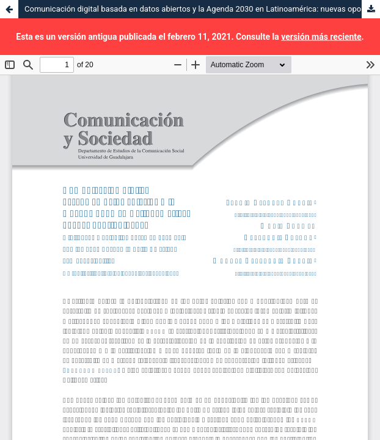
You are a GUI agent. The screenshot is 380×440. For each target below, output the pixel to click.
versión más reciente (321, 37)
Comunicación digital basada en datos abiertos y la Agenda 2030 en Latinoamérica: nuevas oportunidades (202, 8)
